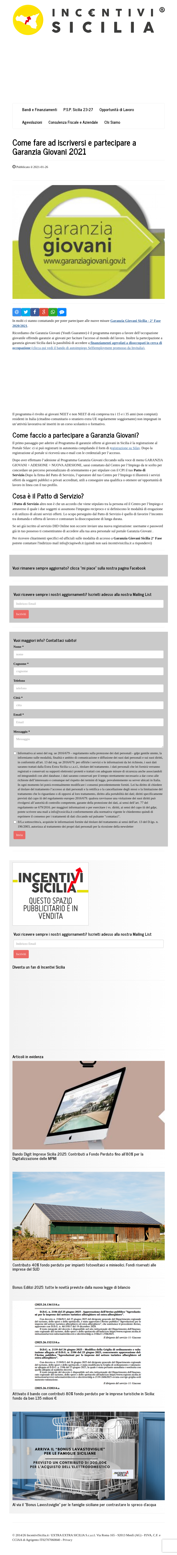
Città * (18, 697)
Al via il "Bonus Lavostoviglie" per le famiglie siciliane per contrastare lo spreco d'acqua (84, 1504)
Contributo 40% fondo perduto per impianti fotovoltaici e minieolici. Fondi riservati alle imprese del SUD (84, 1266)
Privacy (67, 1540)
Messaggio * (22, 731)
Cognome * (21, 663)
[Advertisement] (88, 73)
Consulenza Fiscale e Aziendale (73, 122)
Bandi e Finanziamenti (39, 109)
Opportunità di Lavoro (116, 109)
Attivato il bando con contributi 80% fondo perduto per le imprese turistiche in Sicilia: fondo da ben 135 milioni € (83, 1395)
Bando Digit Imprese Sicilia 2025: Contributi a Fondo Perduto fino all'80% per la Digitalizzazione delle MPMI (77, 1155)
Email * (19, 714)
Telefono (19, 680)
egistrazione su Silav (125, 448)
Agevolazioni (32, 122)
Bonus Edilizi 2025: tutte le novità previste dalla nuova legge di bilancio (71, 1287)
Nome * (19, 646)
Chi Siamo (112, 122)
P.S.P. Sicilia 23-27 (78, 109)
